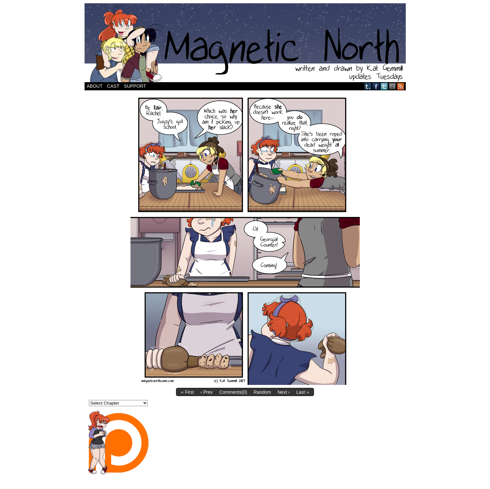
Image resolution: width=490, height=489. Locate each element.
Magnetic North (245, 42)
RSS (401, 86)
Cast (113, 86)
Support (135, 86)
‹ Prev (207, 392)
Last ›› (302, 392)
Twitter (384, 86)
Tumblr (368, 86)
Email (392, 86)
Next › (284, 392)
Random (262, 392)
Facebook (376, 86)
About (95, 86)
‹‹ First (187, 392)
